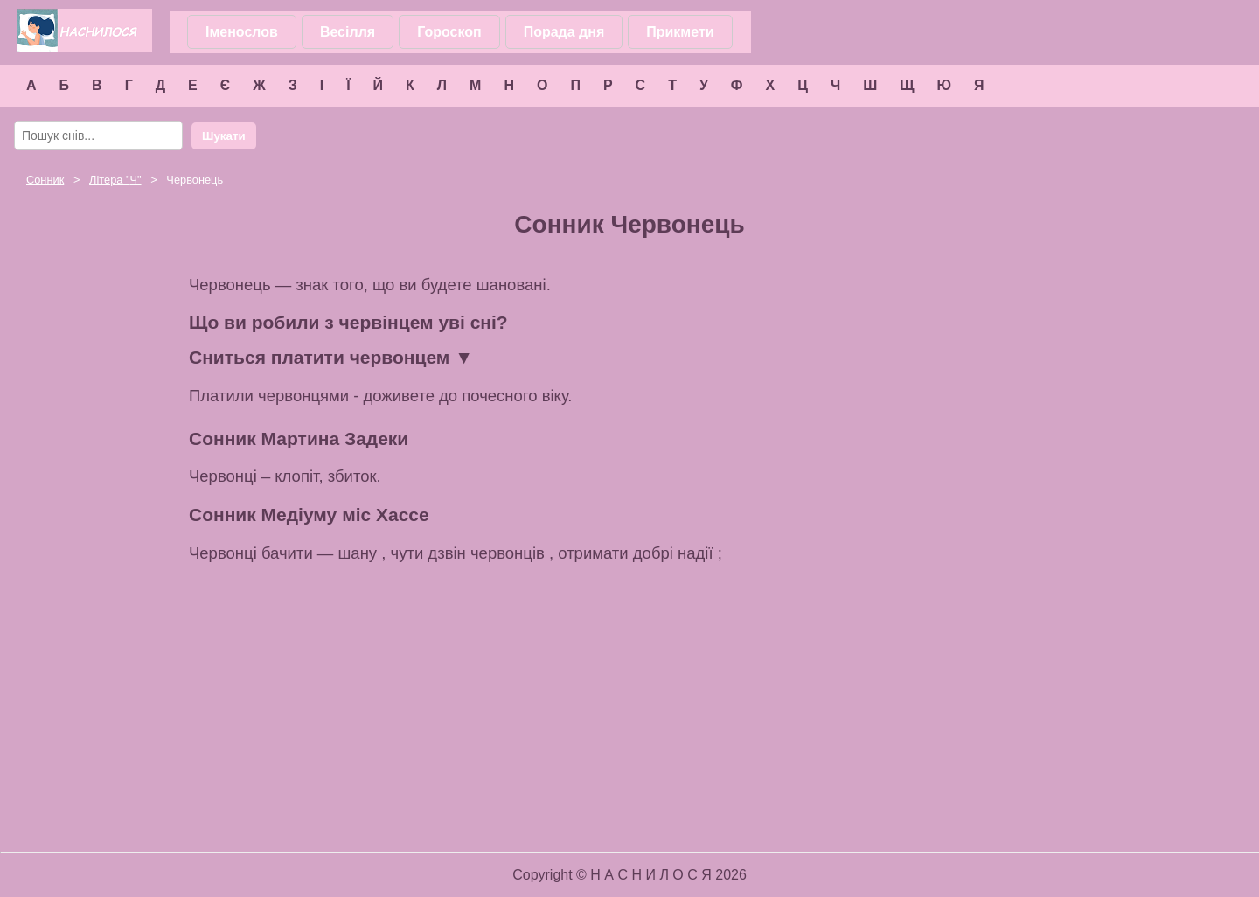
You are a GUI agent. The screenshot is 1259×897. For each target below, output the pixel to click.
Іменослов (241, 31)
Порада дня (564, 31)
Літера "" (115, 179)
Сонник (45, 179)
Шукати (224, 136)
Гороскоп (449, 31)
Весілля (347, 31)
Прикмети (679, 31)
